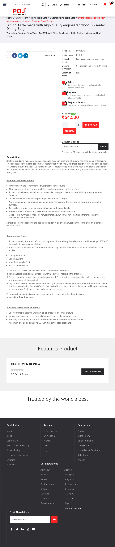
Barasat (44, 479)
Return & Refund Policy (18, 445)
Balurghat (69, 474)
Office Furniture (85, 440)
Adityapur (45, 469)
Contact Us (12, 440)
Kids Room (83, 455)
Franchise (11, 464)
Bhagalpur (69, 479)
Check (103, 147)
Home (9, 18)
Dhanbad (45, 498)
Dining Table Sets (39, 18)
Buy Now (69, 131)
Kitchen (81, 460)
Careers (93, 5)
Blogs (9, 436)
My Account (49, 436)
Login (46, 450)
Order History (50, 431)
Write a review (92, 371)
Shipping (11, 460)
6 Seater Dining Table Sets (62, 18)
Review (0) (50, 55)
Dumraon (68, 498)
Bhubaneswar (47, 484)
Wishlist (47, 440)
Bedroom (82, 431)
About (9, 431)
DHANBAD (69, 493)
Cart (46, 445)
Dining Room (22, 18)
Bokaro (44, 489)
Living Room (84, 436)
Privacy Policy (13, 450)
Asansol (68, 469)
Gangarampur (47, 503)
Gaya (66, 503)
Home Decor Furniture (89, 450)
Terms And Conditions (18, 455)
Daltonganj (69, 489)
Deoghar (45, 493)
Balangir (44, 474)
